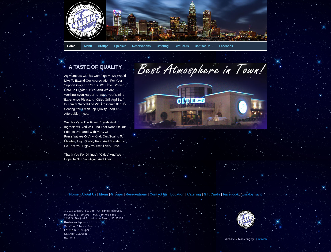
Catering (163, 46)
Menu (88, 46)
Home (71, 46)
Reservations (141, 46)
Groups (103, 46)
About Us (88, 194)
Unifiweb (261, 239)
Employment (251, 194)
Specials (120, 46)
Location (177, 194)
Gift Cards (182, 46)
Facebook (226, 46)
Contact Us (202, 46)
